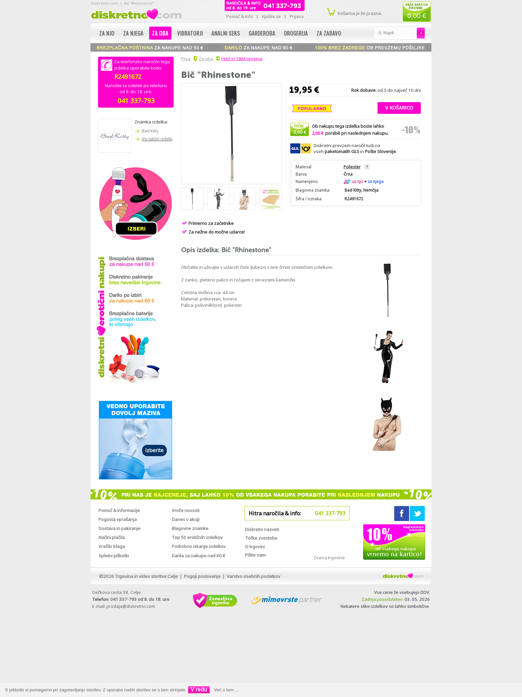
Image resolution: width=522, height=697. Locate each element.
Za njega (133, 33)
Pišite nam (255, 555)
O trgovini (255, 547)
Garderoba (262, 33)
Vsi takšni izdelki (157, 139)
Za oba (160, 33)
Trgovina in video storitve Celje (146, 576)
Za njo (107, 33)
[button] (399, 107)
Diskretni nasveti (262, 529)
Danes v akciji (185, 519)
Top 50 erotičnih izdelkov (197, 537)
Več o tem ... (226, 689)
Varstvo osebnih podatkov (253, 576)
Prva (184, 59)
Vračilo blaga (112, 546)
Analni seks (225, 33)
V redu (199, 689)
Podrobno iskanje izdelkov (199, 546)
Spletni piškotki (114, 556)
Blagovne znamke (190, 528)
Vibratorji (190, 33)
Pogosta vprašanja (118, 519)
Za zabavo (329, 33)
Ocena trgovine (329, 558)
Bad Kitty (150, 131)
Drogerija (296, 33)
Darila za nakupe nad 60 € (198, 556)
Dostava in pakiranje (119, 528)
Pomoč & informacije (119, 510)
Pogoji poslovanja (202, 576)
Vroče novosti (185, 510)
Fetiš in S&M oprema (241, 59)
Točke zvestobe (261, 538)
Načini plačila (112, 537)
